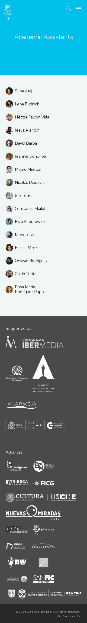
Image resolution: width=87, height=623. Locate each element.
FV (78, 616)
